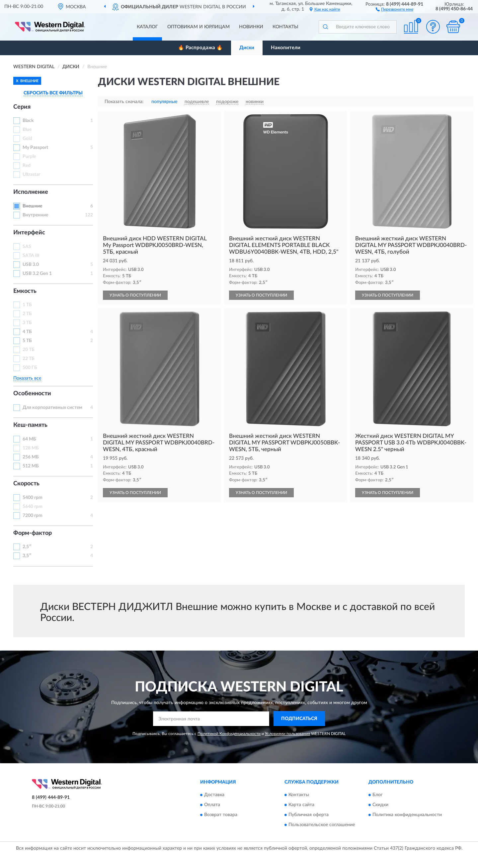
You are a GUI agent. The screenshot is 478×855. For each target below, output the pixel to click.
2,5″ (27, 547)
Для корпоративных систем (52, 407)
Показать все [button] (27, 378)
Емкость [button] (25, 291)
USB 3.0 (31, 264)
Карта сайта (301, 805)
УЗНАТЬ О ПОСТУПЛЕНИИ (135, 295)
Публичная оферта (308, 815)
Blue (27, 129)
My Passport (35, 147)
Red (27, 165)
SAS (27, 246)
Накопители (285, 47)
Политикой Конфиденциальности (229, 734)
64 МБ (29, 439)
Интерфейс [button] (29, 233)
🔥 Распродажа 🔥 (200, 47)
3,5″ (27, 555)
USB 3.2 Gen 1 (37, 273)
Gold (27, 138)
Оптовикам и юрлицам (198, 27)
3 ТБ (27, 322)
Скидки (380, 805)
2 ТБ (27, 313)
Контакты (285, 27)
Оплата (212, 805)
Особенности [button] (32, 394)
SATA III (31, 255)
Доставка (214, 795)
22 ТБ (29, 358)
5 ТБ (27, 340)
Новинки (251, 27)
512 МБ (31, 466)
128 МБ (31, 448)
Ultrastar (31, 174)
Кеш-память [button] (30, 425)
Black (28, 120)
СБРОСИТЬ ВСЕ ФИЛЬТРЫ (53, 93)
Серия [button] (22, 107)
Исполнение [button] (30, 192)
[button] (394, 9)
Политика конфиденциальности (407, 815)
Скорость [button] (26, 484)
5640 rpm (32, 506)
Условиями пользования (287, 734)
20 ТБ (29, 349)
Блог (377, 795)
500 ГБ (30, 367)
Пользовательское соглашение (321, 825)
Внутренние (35, 215)
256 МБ (31, 457)
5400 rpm (32, 497)
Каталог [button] (147, 27)
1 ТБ (27, 305)
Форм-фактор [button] (32, 533)
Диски (246, 47)
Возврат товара (220, 815)
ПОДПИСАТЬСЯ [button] (299, 718)
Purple (29, 156)
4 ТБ (27, 331)
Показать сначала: (124, 101)
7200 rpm (32, 515)
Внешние (32, 206)
